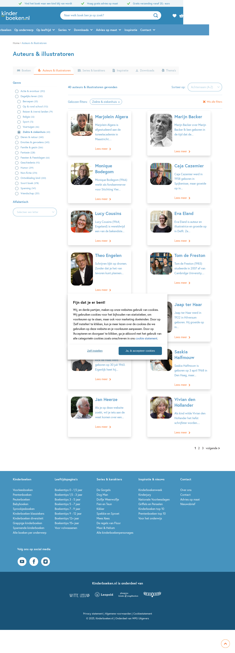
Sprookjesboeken (24, 503)
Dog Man (102, 489)
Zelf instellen (95, 350)
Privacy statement (93, 608)
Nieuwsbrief (187, 498)
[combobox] (35, 212)
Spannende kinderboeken (28, 522)
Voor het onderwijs (150, 512)
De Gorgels (104, 484)
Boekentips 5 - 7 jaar (67, 498)
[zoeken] (195, 16)
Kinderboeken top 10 (151, 503)
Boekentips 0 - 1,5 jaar (68, 484)
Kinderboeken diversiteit (28, 512)
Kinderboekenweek (150, 484)
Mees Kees (103, 512)
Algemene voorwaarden (118, 608)
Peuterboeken (21, 493)
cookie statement (146, 338)
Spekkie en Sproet (108, 508)
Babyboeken (20, 498)
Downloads (107, 30)
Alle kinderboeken (25, 30)
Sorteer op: (178, 87)
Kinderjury (144, 489)
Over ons (185, 484)
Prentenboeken (22, 489)
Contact (171, 30)
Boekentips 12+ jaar (67, 512)
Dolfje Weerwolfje (108, 493)
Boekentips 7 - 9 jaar (67, 503)
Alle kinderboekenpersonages (115, 527)
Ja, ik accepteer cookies (140, 350)
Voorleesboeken (23, 484)
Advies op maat (132, 30)
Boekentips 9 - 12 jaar (68, 508)
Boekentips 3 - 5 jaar (67, 493)
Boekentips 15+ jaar (67, 517)
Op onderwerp (49, 30)
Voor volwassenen (66, 522)
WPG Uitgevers (140, 612)
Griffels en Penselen (150, 498)
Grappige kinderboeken (27, 517)
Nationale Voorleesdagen (154, 493)
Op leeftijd (69, 30)
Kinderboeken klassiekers (28, 508)
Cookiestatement (142, 608)
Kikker (100, 503)
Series (88, 30)
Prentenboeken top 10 (152, 508)
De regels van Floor (109, 517)
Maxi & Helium (106, 522)
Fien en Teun (104, 498)
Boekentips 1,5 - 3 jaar (68, 489)
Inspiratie (156, 30)
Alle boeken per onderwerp (29, 527)
